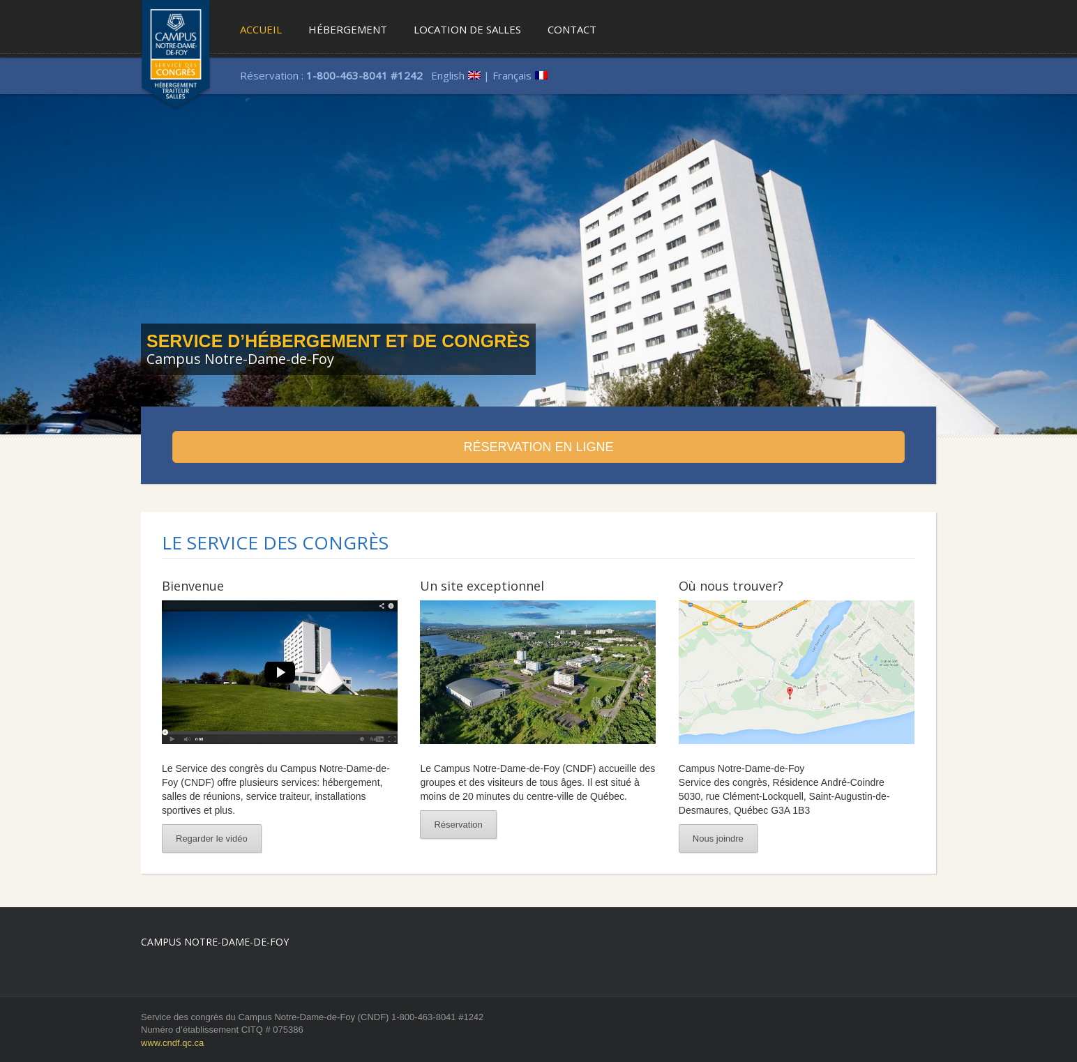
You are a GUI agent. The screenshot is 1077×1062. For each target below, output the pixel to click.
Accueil (261, 29)
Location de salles (467, 29)
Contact (572, 29)
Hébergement (347, 29)
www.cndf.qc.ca (172, 1043)
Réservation (458, 824)
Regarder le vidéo (212, 838)
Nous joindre (718, 838)
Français (512, 75)
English (448, 75)
